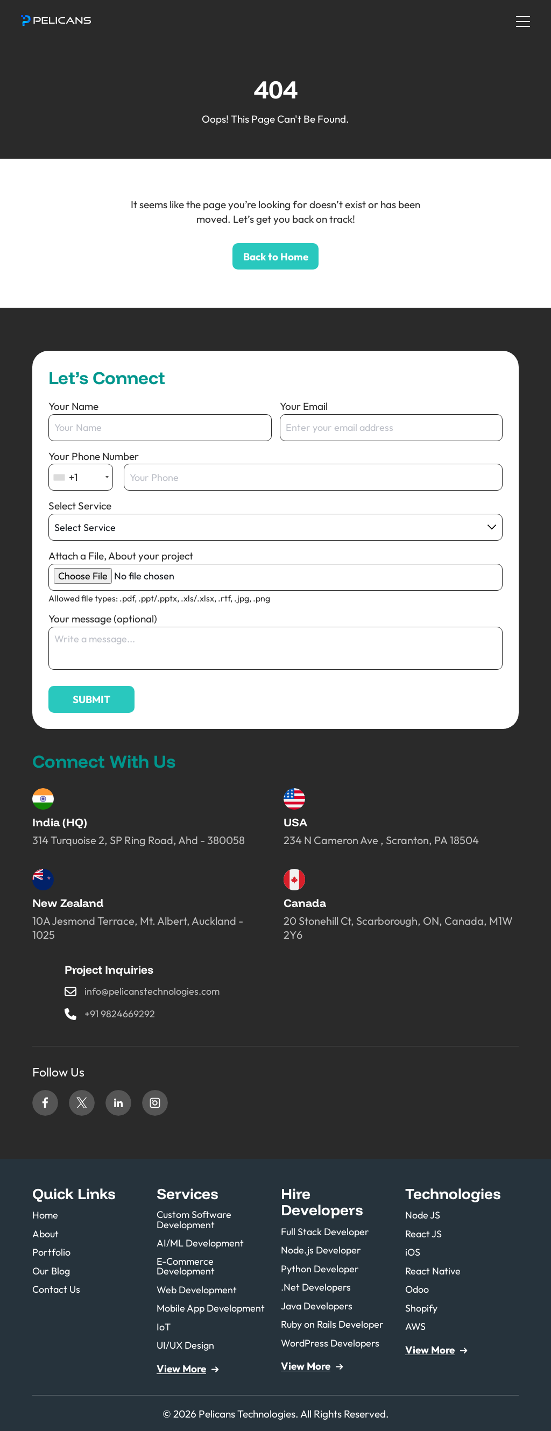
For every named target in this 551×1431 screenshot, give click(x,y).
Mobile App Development (213, 1308)
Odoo (418, 1288)
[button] (56, 20)
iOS (413, 1252)
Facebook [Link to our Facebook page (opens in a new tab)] (45, 1104)
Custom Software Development (196, 1221)
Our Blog (52, 1270)
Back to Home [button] (275, 256)
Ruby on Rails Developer (335, 1322)
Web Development (199, 1290)
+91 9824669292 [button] (121, 1014)
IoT (164, 1326)
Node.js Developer (323, 1250)
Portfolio (52, 1252)
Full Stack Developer (327, 1232)
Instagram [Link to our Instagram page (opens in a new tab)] (155, 1104)
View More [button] (181, 1367)
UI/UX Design (187, 1344)
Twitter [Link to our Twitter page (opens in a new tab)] (82, 1104)
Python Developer (322, 1268)
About (46, 1234)
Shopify (422, 1306)
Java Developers (318, 1304)
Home (45, 1216)
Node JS (423, 1216)
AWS (416, 1324)
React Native (434, 1270)
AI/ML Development (202, 1244)
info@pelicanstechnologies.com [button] (154, 991)
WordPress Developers (332, 1340)
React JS (424, 1234)
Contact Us (57, 1288)
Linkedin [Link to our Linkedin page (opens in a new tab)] (118, 1104)
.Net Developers (317, 1286)
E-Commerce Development (187, 1267)
